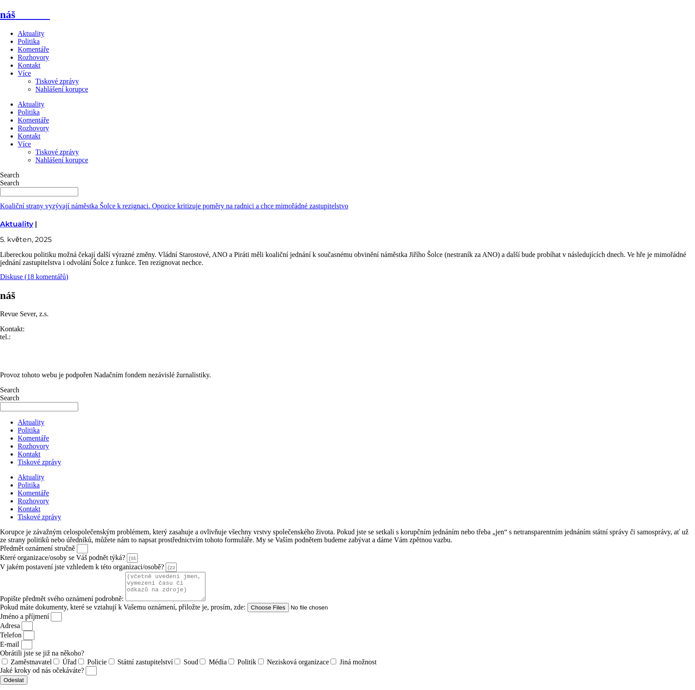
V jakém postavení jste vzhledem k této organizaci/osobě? (83, 567)
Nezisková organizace (298, 667)
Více (24, 73)
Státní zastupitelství (145, 667)
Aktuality (31, 33)
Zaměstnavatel (31, 667)
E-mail (10, 649)
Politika (29, 41)
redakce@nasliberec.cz (32, 345)
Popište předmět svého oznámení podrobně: (62, 604)
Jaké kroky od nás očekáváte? (43, 675)
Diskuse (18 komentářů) (34, 276)
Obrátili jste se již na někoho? (42, 658)
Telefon (11, 640)
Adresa (11, 631)
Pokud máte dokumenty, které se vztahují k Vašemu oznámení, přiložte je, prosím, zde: (123, 612)
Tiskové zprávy (57, 81)
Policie (96, 667)
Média (218, 667)
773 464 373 (30, 337)
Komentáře (33, 49)
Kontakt (29, 65)
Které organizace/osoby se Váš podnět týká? (63, 557)
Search (9, 175)
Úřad (69, 667)
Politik (246, 667)
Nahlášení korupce (61, 89)
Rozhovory (33, 57)
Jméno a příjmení (25, 621)
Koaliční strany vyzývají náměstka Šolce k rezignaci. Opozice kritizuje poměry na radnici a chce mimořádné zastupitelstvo (174, 206)
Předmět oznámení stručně (38, 548)
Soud (190, 667)
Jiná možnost (357, 667)
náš (25, 14)
